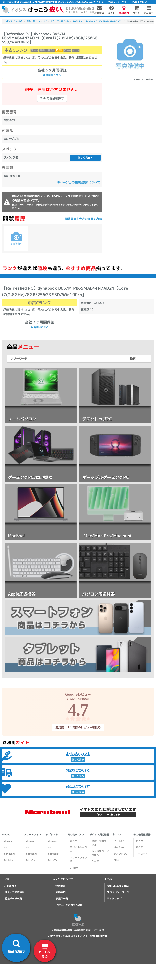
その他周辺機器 (142, 834)
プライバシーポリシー (119, 892)
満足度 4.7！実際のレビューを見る (78, 727)
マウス (139, 847)
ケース (95, 861)
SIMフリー (10, 860)
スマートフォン (32, 834)
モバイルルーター (78, 849)
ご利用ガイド (11, 886)
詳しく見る (85, 157)
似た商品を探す (52, 98)
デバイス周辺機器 (99, 834)
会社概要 (60, 886)
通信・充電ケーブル (100, 843)
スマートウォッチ (78, 859)
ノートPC (119, 841)
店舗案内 (61, 892)
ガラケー (75, 841)
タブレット (52, 834)
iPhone (6, 834)
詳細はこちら (52, 75)
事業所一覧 (62, 898)
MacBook (119, 847)
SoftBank (9, 853)
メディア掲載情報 (14, 892)
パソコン (116, 834)
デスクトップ (121, 853)
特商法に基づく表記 (118, 886)
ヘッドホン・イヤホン (100, 853)
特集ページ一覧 (13, 898)
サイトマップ (114, 898)
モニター (140, 841)
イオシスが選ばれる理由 (69, 905)
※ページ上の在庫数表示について (78, 182)
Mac (116, 860)
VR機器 (74, 868)
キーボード (142, 853)
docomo (8, 841)
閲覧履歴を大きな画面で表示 (83, 219)
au (5, 847)
